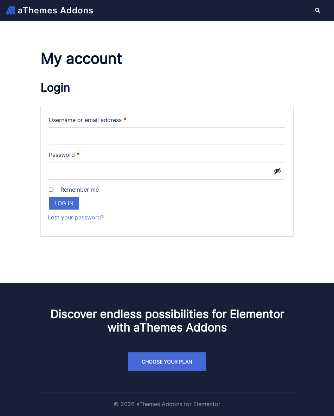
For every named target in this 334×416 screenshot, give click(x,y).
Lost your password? (76, 217)
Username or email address (99, 118)
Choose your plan (167, 362)
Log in (63, 203)
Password (76, 153)
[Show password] (277, 171)
